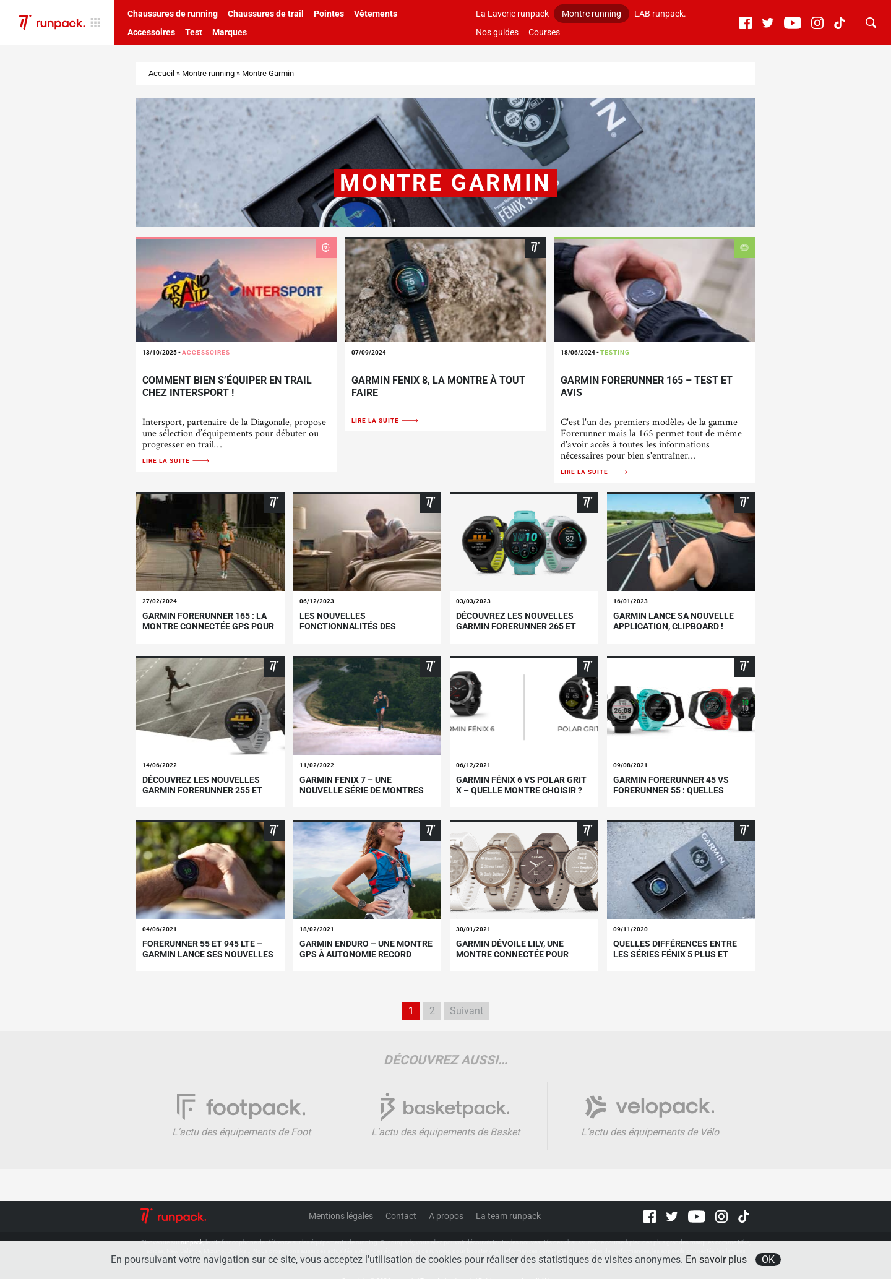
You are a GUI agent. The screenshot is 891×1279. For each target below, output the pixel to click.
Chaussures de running (172, 14)
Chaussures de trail (266, 14)
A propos (446, 1216)
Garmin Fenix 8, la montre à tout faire (438, 386)
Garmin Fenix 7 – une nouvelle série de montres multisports (361, 790)
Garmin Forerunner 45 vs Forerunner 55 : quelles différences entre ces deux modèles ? (676, 795)
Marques (229, 32)
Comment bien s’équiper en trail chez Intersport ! (227, 386)
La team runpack (508, 1216)
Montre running (591, 14)
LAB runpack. (660, 14)
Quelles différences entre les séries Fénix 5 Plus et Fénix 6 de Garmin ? (675, 954)
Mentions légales (341, 1216)
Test (193, 32)
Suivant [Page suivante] (466, 1011)
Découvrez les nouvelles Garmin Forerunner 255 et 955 (202, 790)
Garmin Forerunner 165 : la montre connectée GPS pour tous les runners (208, 626)
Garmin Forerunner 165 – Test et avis (647, 386)
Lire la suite (176, 460)
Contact (400, 1216)
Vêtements (375, 14)
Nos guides (497, 32)
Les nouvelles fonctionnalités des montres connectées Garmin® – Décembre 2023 (357, 631)
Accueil (161, 73)
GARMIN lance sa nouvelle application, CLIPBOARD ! (673, 621)
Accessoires (151, 32)
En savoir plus (716, 1259)
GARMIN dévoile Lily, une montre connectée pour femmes (512, 954)
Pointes (329, 14)
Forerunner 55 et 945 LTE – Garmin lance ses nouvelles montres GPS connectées (207, 954)
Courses (544, 32)
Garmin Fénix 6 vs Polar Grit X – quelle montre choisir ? (521, 785)
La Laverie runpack (512, 14)
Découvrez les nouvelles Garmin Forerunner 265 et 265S (516, 626)
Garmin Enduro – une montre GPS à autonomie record (366, 949)
